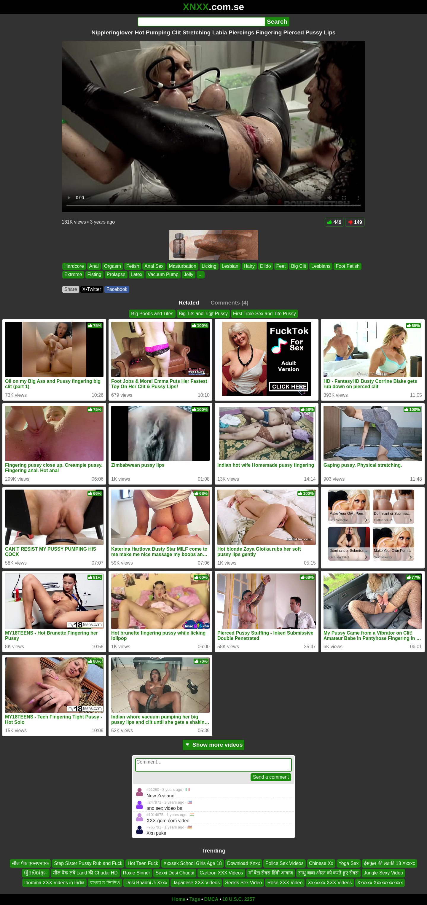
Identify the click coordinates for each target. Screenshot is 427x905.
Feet (281, 266)
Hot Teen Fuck (143, 863)
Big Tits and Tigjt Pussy (203, 313)
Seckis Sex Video (243, 882)
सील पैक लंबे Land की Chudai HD (85, 872)
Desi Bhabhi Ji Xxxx (146, 882)
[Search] (201, 21)
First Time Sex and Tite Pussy (264, 313)
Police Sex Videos (284, 863)
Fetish (132, 266)
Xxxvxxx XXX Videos (330, 882)
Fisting (94, 274)
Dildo (265, 266)
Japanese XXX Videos (196, 882)
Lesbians (320, 266)
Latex (136, 274)
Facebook (116, 289)
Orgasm (112, 266)
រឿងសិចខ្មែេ (35, 872)
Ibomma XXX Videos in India (54, 882)
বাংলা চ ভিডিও (105, 882)
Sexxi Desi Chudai (174, 872)
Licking (209, 266)
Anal (94, 266)
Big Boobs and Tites (152, 313)
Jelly (188, 274)
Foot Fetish (347, 266)
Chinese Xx (321, 863)
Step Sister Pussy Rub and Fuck (88, 863)
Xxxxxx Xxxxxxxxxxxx (380, 882)
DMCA (211, 899)
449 (334, 222)
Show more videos (213, 745)
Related (189, 302)
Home (178, 899)
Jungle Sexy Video (383, 872)
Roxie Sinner (136, 872)
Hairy (249, 266)
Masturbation (182, 266)
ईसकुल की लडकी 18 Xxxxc (389, 863)
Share (70, 289)
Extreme (73, 274)
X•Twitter (91, 289)
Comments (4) (229, 302)
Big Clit (298, 266)
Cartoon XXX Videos (221, 872)
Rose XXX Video (284, 882)
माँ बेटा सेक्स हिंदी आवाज (270, 872)
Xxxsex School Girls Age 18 (192, 863)
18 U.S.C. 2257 (238, 899)
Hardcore (74, 266)
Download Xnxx (243, 863)
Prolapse (116, 274)
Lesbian (230, 266)
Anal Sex (153, 266)
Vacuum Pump (163, 274)
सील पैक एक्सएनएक (30, 863)
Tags (194, 899)
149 (355, 222)
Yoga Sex (349, 863)
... (201, 274)
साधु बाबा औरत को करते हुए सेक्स (328, 872)
